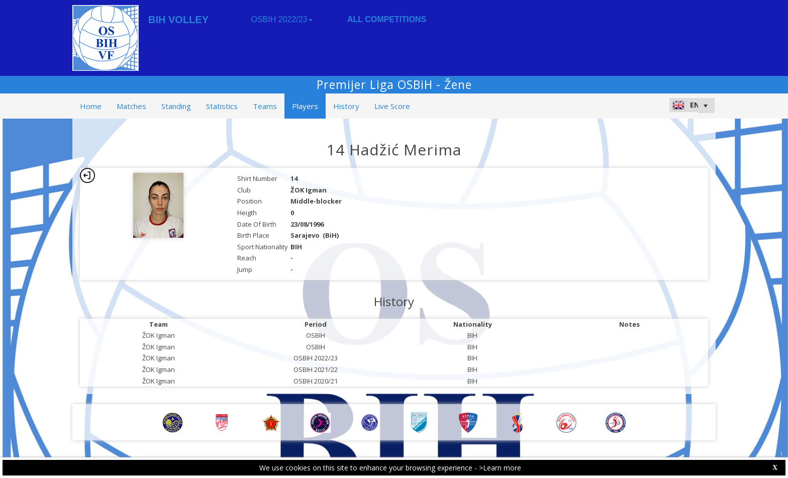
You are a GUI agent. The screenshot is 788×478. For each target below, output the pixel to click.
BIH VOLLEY (178, 19)
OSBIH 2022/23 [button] (281, 19)
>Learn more (500, 467)
